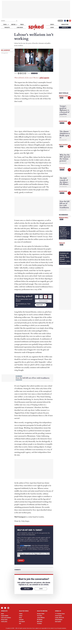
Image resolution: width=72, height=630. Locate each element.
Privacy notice (4, 619)
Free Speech (22, 621)
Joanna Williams (41, 617)
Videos (22, 24)
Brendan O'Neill (63, 96)
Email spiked (58, 621)
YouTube (70, 21)
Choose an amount (43, 301)
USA (20, 623)
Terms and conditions (6, 617)
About (2, 613)
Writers (13, 24)
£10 (41, 296)
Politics (33, 73)
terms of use (32, 628)
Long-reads (20, 27)
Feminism (21, 619)
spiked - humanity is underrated (36, 27)
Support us (65, 27)
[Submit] (17, 21)
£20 (45, 296)
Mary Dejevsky (63, 144)
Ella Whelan (39, 619)
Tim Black (62, 168)
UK (36, 73)
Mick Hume (39, 621)
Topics (5, 24)
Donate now (39, 305)
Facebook (65, 21)
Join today (27, 588)
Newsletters (64, 24)
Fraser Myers (63, 121)
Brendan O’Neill (40, 613)
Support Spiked (4, 615)
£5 (36, 296)
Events (52, 24)
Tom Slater (39, 615)
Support (21, 560)
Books (52, 27)
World (61, 97)
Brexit (20, 617)
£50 (50, 296)
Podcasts (7, 27)
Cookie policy (4, 621)
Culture (20, 615)
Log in (60, 20)
